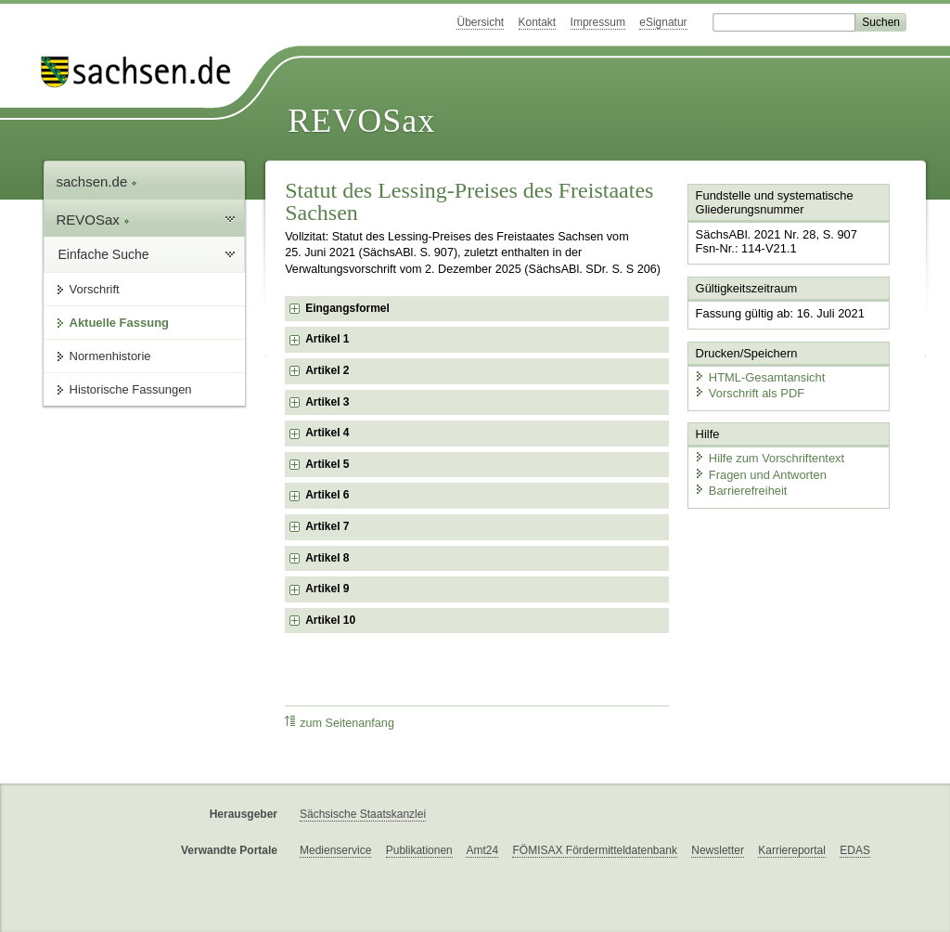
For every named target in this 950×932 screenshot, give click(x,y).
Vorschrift (95, 289)
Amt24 (482, 850)
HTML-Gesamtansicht (759, 376)
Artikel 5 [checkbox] (327, 464)
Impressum (598, 22)
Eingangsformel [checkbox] (347, 308)
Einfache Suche (103, 254)
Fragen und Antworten (760, 473)
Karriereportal (792, 850)
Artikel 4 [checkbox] (327, 432)
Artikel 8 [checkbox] (327, 557)
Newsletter (717, 850)
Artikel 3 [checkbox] (327, 401)
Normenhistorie (110, 356)
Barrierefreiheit (740, 490)
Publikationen (419, 850)
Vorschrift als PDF (748, 392)
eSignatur (663, 22)
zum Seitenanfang (339, 723)
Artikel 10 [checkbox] (330, 620)
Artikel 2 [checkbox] (327, 370)
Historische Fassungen (131, 389)
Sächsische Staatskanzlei (363, 814)
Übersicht (480, 22)
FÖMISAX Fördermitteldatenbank (594, 850)
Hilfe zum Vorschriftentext (768, 457)
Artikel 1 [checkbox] (327, 338)
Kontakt (538, 22)
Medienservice (335, 850)
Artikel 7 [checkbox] (327, 526)
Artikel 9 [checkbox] (327, 588)
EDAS (855, 850)
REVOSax (361, 120)
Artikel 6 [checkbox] (327, 494)
